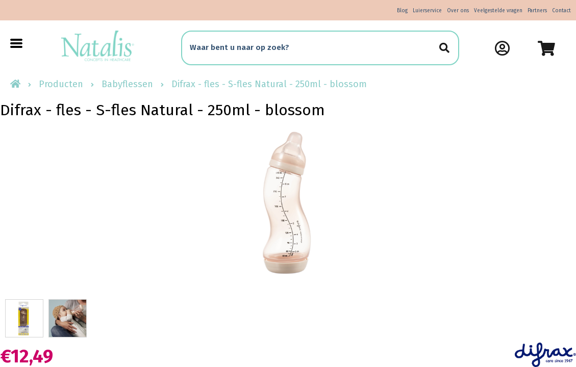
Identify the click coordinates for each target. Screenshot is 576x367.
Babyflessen (127, 84)
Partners (537, 11)
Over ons (458, 11)
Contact (561, 11)
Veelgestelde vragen (498, 11)
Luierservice (427, 11)
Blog (402, 11)
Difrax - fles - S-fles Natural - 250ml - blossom (269, 84)
